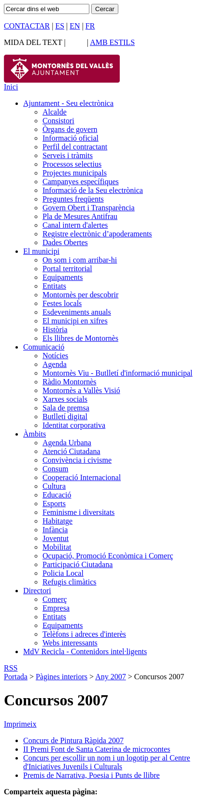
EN (75, 26)
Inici (11, 87)
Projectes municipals (75, 173)
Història (55, 329)
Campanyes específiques (81, 181)
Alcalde (55, 112)
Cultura (54, 486)
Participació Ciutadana (78, 564)
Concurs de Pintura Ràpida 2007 (73, 740)
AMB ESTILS (112, 42)
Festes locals (62, 303)
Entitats (54, 286)
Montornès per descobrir (80, 295)
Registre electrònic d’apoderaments (97, 234)
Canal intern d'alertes (75, 225)
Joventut (56, 538)
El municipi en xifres (75, 321)
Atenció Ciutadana (71, 451)
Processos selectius (72, 164)
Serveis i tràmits (68, 155)
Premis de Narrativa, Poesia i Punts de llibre (91, 775)
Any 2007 (110, 676)
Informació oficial (71, 138)
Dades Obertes (65, 242)
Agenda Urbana (67, 443)
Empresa (56, 608)
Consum (55, 469)
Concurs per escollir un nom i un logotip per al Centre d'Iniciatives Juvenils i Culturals (106, 762)
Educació (57, 495)
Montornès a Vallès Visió (81, 390)
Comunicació (43, 347)
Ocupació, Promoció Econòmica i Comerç (108, 556)
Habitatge (57, 521)
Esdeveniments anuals (77, 312)
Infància (55, 530)
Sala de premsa (66, 408)
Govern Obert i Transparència (89, 208)
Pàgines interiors (61, 676)
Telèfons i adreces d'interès (84, 634)
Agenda (55, 364)
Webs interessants (70, 643)
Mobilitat (57, 547)
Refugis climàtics (70, 582)
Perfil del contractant (75, 147)
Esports (54, 503)
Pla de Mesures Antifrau (80, 216)
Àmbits (34, 434)
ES (59, 26)
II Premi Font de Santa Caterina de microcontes (96, 749)
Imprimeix (20, 724)
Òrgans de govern (70, 129)
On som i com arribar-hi (80, 260)
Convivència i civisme (77, 460)
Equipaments (63, 277)
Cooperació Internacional (82, 477)
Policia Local (63, 573)
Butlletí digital (65, 416)
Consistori (58, 121)
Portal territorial (67, 268)
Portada (16, 676)
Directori (37, 590)
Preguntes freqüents (73, 199)
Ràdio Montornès (70, 382)
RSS (10, 668)
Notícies (55, 355)
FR (90, 26)
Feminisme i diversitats (78, 512)
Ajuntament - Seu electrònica (68, 103)
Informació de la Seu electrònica (93, 190)
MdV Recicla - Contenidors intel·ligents (85, 651)
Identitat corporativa (74, 425)
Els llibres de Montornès (80, 338)
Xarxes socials (65, 399)
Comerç (55, 599)
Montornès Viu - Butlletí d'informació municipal (117, 373)
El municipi (41, 251)
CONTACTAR (27, 26)
